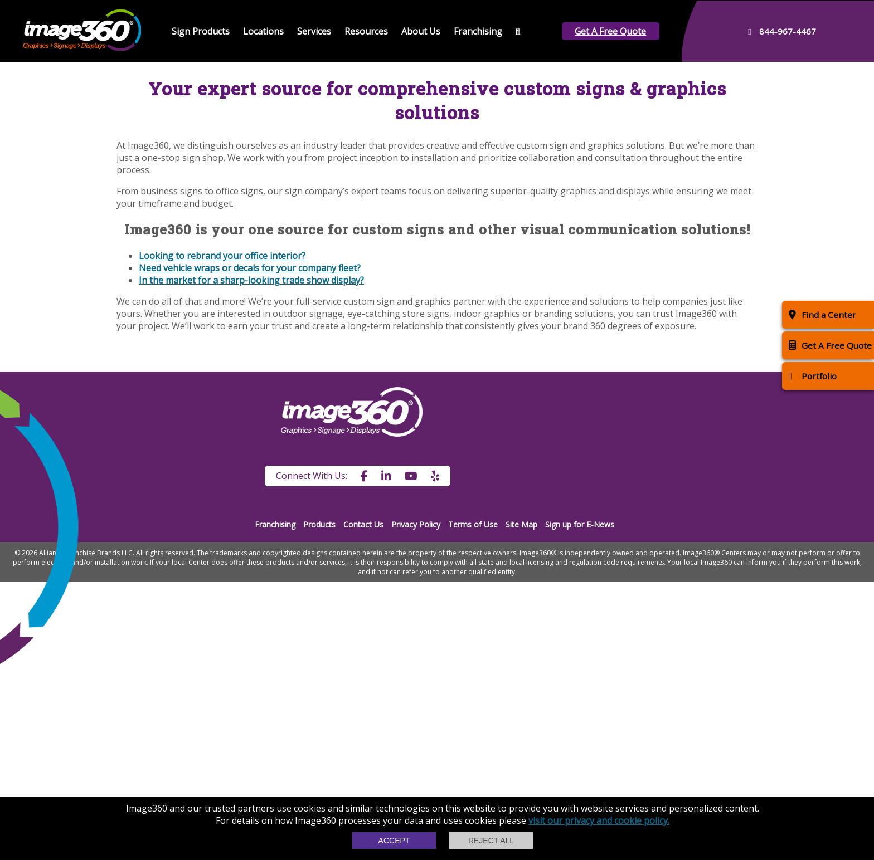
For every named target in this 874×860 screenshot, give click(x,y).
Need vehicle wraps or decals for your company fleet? (250, 546)
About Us (420, 31)
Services (314, 31)
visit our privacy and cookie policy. (598, 820)
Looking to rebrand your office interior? (222, 533)
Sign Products (201, 31)
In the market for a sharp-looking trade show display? (251, 558)
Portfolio (813, 375)
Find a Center (822, 314)
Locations (263, 31)
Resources (366, 31)
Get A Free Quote (610, 31)
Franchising (478, 31)
